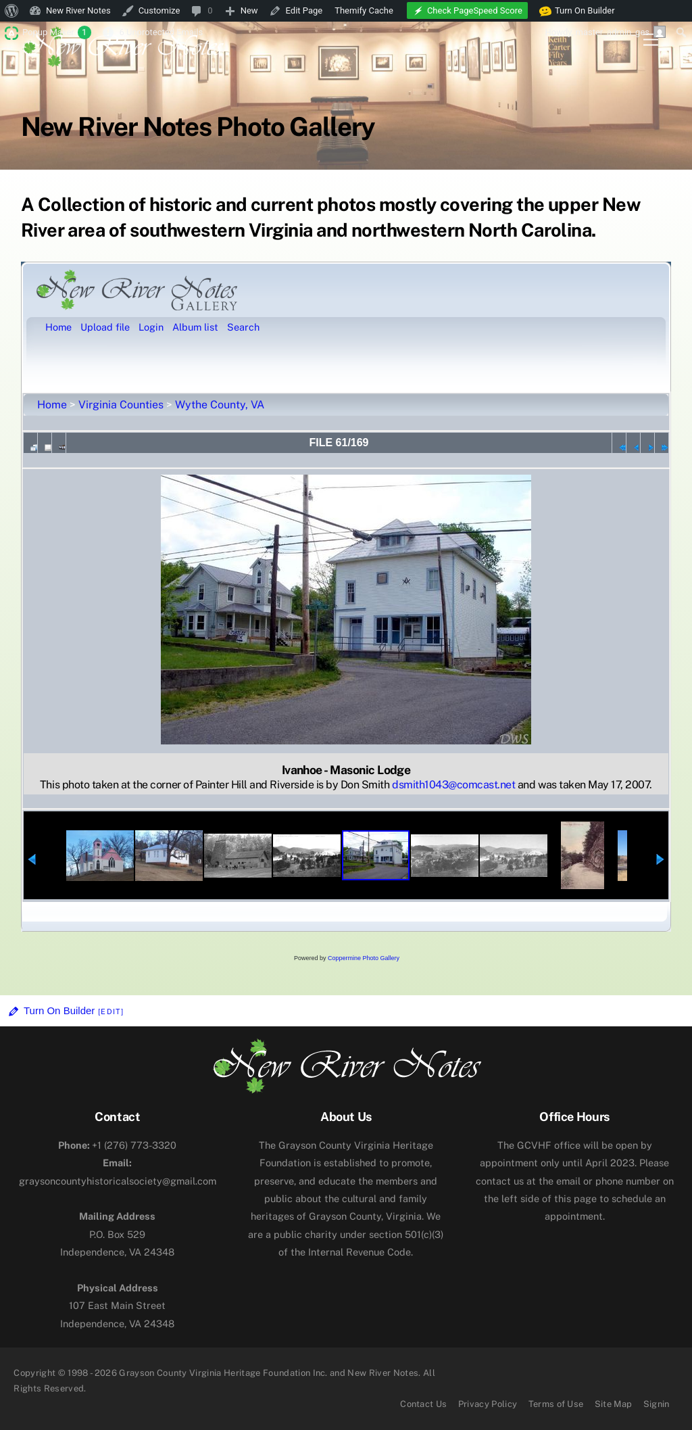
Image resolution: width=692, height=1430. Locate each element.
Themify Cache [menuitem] (364, 10)
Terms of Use (556, 1404)
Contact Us (423, 1404)
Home (52, 404)
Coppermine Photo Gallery (363, 958)
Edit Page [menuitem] (304, 10)
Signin (656, 1404)
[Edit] (111, 1011)
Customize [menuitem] (159, 10)
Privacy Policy (488, 1404)
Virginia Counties (121, 404)
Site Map (614, 1404)
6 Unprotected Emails (161, 32)
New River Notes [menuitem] (78, 10)
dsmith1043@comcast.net (453, 784)
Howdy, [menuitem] (605, 32)
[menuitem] (12, 11)
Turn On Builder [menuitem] (577, 11)
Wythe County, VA (219, 404)
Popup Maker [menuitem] (56, 32)
